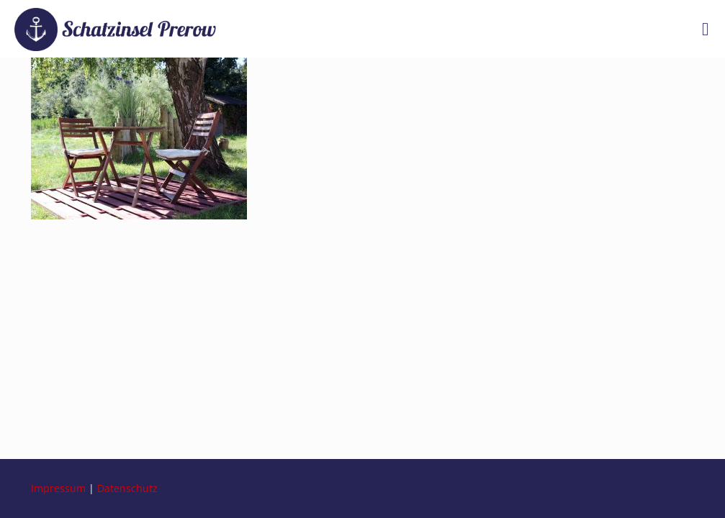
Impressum (58, 488)
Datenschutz (127, 488)
